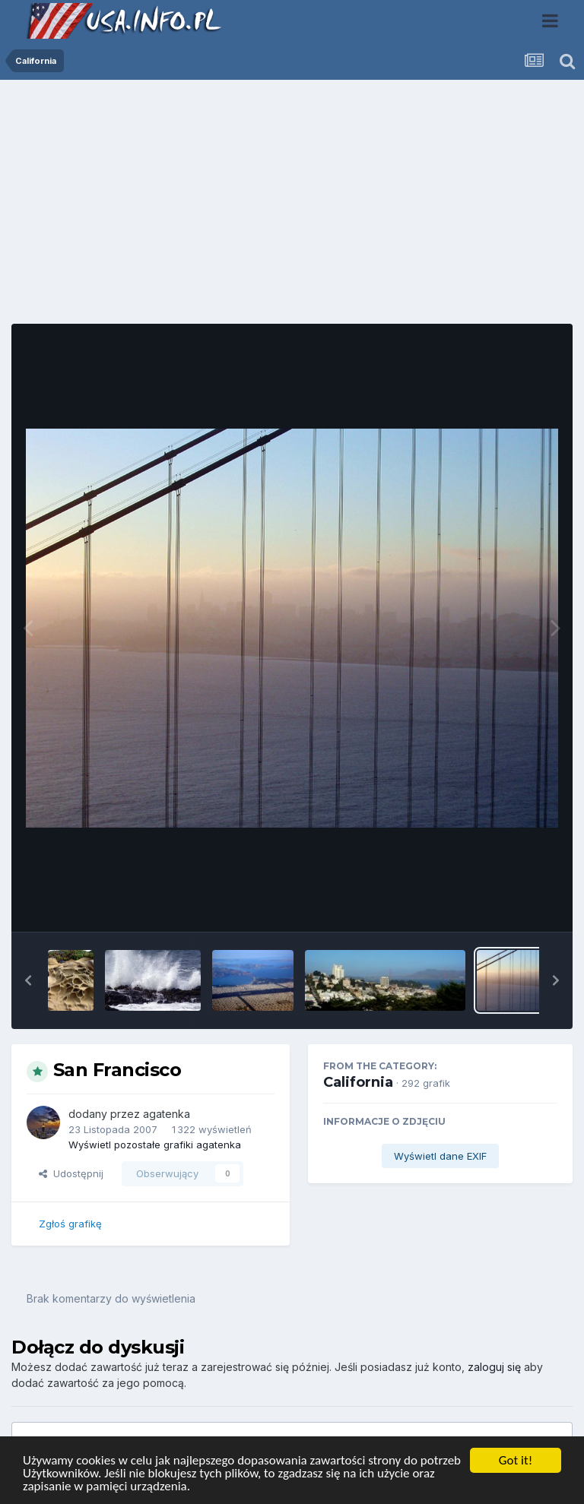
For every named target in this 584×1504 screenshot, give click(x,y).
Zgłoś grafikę (70, 1223)
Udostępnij (71, 1173)
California (358, 1082)
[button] (28, 980)
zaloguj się (494, 1366)
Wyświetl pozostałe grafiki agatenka (154, 1144)
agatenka (166, 1113)
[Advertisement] (292, 207)
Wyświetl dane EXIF (440, 1156)
